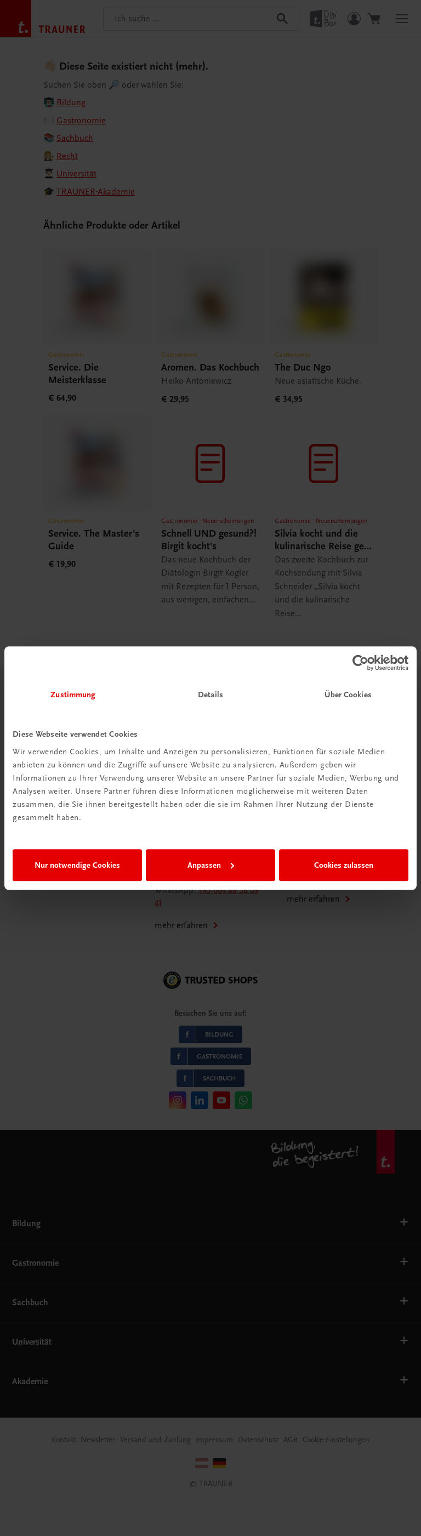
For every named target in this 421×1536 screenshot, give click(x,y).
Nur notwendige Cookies (77, 865)
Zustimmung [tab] (72, 694)
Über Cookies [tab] (348, 694)
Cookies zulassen (343, 865)
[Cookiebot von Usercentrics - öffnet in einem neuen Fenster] (360, 663)
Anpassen (210, 865)
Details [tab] (210, 694)
